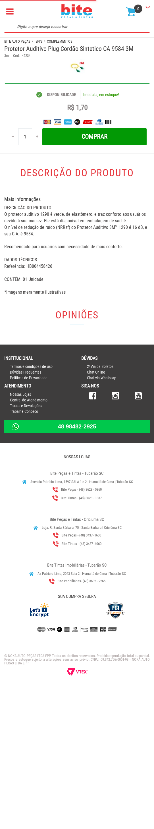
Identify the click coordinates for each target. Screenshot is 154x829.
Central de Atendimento (28, 543)
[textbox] (77, 27)
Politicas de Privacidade (28, 521)
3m (6, 55)
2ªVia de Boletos (100, 510)
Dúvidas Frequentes (25, 515)
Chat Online (96, 515)
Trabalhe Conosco (24, 555)
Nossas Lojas (20, 538)
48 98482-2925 (77, 570)
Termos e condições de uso (31, 510)
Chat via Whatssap (101, 521)
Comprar (94, 280)
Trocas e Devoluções (26, 549)
